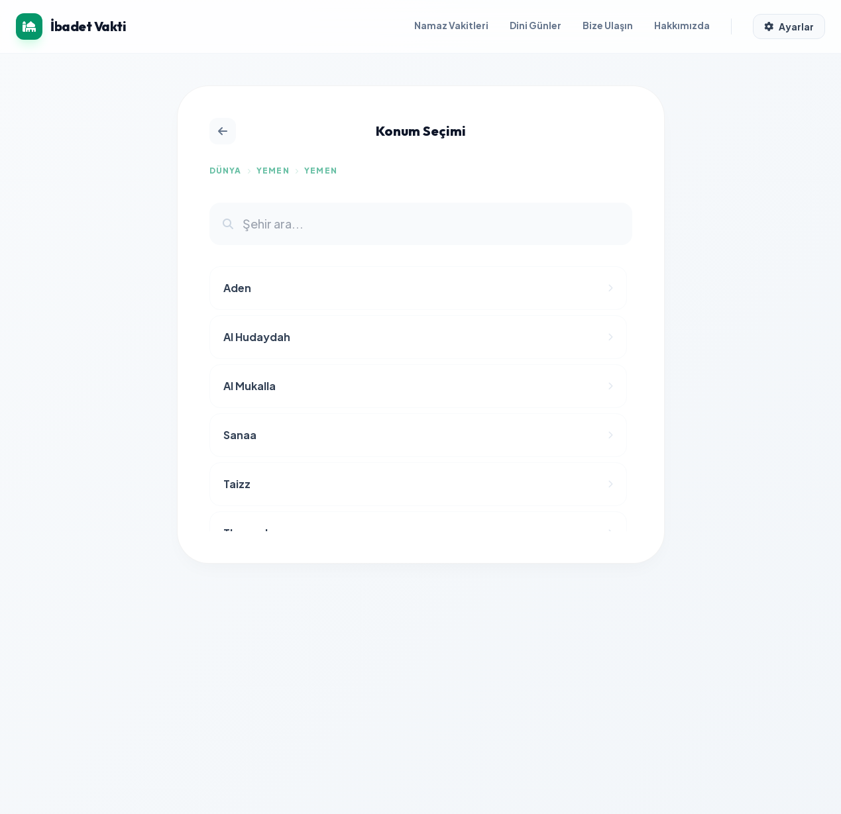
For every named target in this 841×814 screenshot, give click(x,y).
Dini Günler (535, 25)
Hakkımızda (682, 25)
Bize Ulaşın (608, 25)
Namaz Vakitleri (451, 25)
